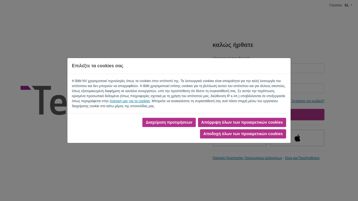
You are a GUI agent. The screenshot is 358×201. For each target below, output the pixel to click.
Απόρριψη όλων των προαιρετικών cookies (242, 122)
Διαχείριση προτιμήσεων (169, 122)
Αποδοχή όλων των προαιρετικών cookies (243, 133)
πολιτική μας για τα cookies (130, 101)
